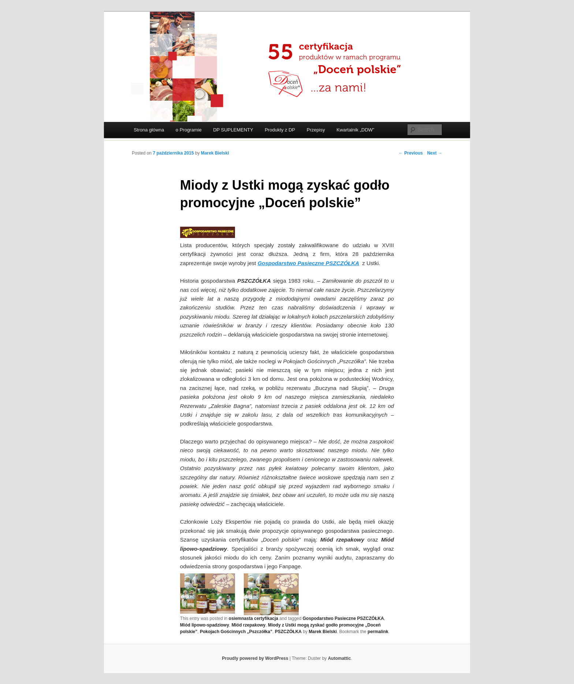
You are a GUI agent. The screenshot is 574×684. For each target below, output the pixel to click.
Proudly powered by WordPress (255, 658)
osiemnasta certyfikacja (253, 618)
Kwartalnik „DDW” (355, 130)
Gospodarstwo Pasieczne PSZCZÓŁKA (343, 618)
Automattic (339, 658)
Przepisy (316, 130)
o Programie (189, 130)
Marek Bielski (215, 153)
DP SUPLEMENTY (233, 130)
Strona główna (149, 130)
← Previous (411, 153)
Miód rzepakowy (249, 625)
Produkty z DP (280, 130)
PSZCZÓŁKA (288, 631)
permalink (378, 631)
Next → (434, 153)
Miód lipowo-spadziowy (204, 625)
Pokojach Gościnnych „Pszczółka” (236, 631)
